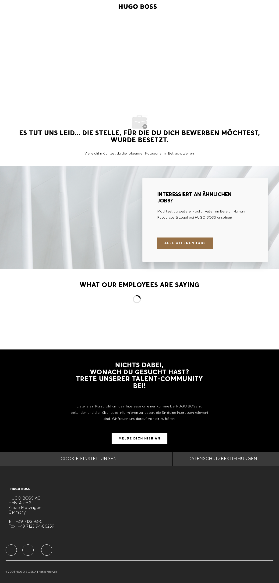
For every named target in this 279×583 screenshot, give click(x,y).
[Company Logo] (137, 6)
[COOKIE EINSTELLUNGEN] (89, 459)
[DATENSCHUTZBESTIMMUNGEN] (223, 459)
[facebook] (11, 550)
